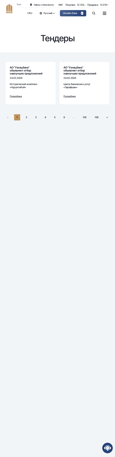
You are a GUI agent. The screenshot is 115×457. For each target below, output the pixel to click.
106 (97, 117)
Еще (19, 4)
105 (85, 117)
